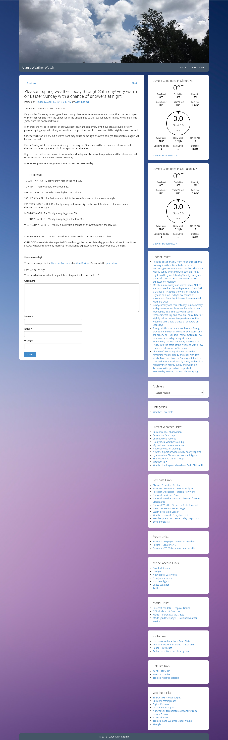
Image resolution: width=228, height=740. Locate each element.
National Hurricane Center (167, 495)
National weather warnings (167, 448)
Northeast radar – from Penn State (171, 641)
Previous (31, 83)
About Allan (197, 67)
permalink (112, 263)
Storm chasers (160, 717)
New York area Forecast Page (169, 508)
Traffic (156, 588)
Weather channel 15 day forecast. (171, 515)
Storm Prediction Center (166, 511)
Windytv (157, 724)
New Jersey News (162, 578)
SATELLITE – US (161, 671)
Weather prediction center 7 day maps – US (176, 518)
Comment (29, 280)
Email (28, 328)
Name (28, 316)
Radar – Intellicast (162, 647)
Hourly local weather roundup (168, 441)
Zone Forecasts (161, 521)
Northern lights (161, 581)
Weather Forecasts (61, 263)
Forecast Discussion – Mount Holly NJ (173, 488)
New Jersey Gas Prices (165, 574)
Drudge (157, 571)
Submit (30, 354)
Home (183, 67)
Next (134, 83)
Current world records (164, 438)
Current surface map (164, 435)
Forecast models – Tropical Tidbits (171, 608)
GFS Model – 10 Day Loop (167, 611)
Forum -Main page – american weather (174, 541)
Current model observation (167, 431)
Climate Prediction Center (166, 485)
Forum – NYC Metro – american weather (175, 548)
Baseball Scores (161, 568)
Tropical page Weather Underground (172, 720)
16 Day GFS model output (167, 697)
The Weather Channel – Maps (169, 458)
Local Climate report (164, 707)
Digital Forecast (161, 704)
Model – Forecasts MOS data (168, 614)
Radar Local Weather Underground (171, 651)
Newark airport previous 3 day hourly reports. (177, 451)
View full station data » (165, 155)
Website (28, 341)
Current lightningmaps (164, 700)
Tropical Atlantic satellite (166, 677)
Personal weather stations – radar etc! (173, 644)
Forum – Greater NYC (164, 544)
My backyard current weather (168, 445)
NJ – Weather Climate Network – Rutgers (175, 455)
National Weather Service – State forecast (175, 505)
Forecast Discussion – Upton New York (174, 491)
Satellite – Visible (162, 674)
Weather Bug (160, 461)
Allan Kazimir (82, 101)
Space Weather (161, 584)
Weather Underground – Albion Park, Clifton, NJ (178, 465)
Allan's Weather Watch (38, 67)
